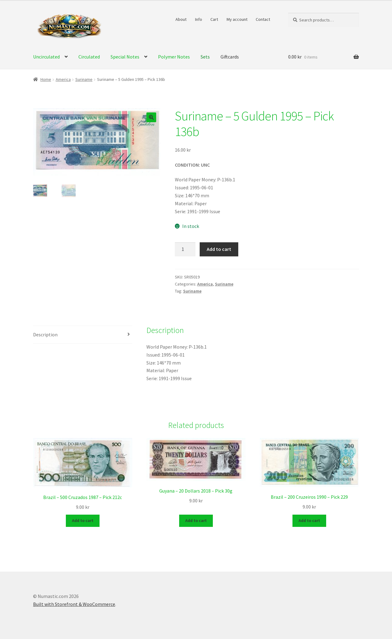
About (181, 19)
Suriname (83, 79)
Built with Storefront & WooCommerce (74, 604)
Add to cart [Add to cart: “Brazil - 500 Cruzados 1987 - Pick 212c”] (82, 520)
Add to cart (219, 249)
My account (237, 19)
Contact (263, 19)
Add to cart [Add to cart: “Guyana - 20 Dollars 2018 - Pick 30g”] (196, 520)
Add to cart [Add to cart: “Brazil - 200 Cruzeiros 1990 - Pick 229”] (309, 520)
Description (45, 334)
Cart (214, 19)
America (63, 79)
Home (45, 79)
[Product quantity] (185, 249)
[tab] (82, 335)
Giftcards (230, 57)
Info (198, 19)
